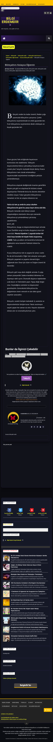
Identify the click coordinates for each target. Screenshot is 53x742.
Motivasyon (38, 702)
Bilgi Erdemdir (25, 385)
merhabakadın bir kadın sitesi (9, 717)
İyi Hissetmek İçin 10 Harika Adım (22, 600)
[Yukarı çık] (26, 723)
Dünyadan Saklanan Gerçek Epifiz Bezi (24, 636)
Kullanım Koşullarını (31, 727)
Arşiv (2, 4)
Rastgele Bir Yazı (25, 685)
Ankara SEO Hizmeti (33, 738)
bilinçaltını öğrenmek (12, 57)
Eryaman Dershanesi (11, 738)
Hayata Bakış (15, 702)
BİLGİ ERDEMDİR (10, 20)
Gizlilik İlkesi (41, 4)
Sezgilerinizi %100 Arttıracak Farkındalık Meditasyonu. (29, 627)
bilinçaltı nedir (22, 55)
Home (7, 55)
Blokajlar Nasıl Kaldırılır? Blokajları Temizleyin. (27, 574)
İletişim (22, 4)
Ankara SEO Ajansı (43, 738)
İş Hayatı (30, 702)
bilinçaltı (13, 55)
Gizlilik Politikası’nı (43, 727)
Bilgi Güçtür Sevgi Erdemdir (14, 540)
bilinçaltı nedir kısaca (35, 55)
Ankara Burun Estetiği (22, 738)
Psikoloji (23, 702)
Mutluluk (14, 706)
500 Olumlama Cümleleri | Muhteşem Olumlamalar (28, 583)
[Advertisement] (26, 145)
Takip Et (26, 378)
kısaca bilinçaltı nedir (26, 57)
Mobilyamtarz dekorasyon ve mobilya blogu (14, 719)
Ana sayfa (8, 4)
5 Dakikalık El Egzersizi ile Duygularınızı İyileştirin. (28, 591)
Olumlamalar (6, 706)
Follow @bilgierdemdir (9, 678)
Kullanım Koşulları (31, 4)
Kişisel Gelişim (6, 702)
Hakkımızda (16, 4)
